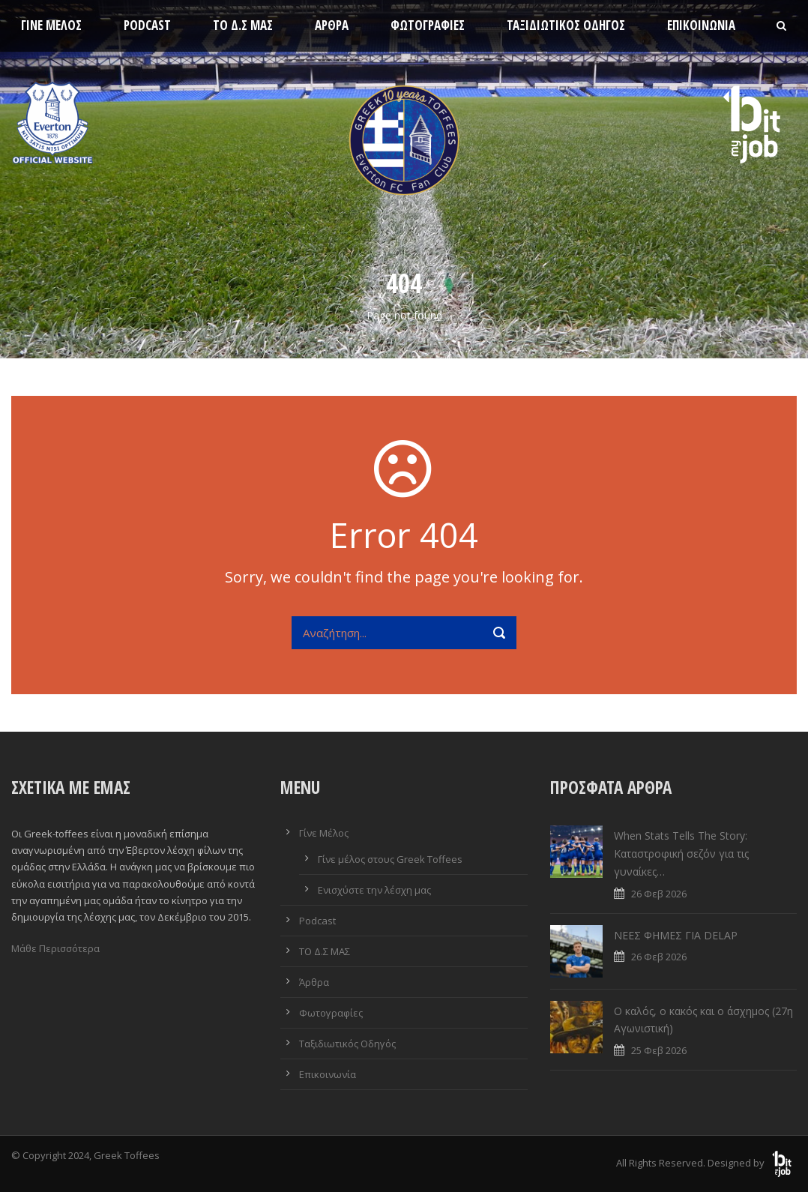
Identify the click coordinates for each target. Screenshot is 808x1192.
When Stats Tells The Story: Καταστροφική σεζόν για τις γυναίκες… (681, 853)
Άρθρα (332, 25)
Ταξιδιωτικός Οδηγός (566, 25)
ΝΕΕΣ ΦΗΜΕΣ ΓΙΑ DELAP (676, 935)
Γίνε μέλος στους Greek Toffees (390, 859)
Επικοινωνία (701, 25)
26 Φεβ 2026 (659, 893)
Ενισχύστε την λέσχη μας (374, 890)
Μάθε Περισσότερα (55, 948)
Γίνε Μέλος (51, 25)
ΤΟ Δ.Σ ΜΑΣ (243, 25)
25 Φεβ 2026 (659, 1050)
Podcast (147, 25)
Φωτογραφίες (428, 25)
